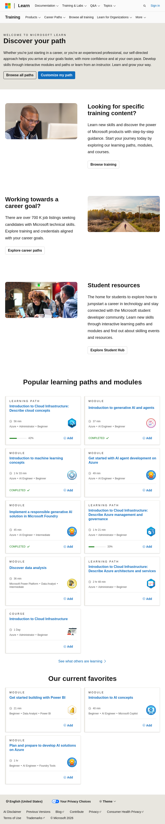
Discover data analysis (28, 568)
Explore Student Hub (107, 350)
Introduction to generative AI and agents (121, 408)
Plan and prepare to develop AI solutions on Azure (42, 748)
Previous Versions (38, 811)
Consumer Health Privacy (124, 811)
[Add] (68, 438)
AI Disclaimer (12, 811)
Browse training (103, 164)
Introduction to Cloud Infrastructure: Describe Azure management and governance (118, 515)
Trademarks (34, 818)
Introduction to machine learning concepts (36, 460)
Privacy (94, 811)
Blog (59, 811)
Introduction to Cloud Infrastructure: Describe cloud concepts (39, 408)
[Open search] (144, 6)
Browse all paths (20, 75)
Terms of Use (12, 818)
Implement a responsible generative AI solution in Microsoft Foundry (40, 514)
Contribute (77, 811)
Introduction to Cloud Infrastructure (38, 619)
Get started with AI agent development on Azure (122, 460)
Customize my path (56, 75)
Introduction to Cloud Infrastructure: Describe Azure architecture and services (122, 569)
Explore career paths (25, 250)
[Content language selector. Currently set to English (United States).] (24, 801)
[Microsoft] (8, 6)
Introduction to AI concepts (111, 697)
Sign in (155, 5)
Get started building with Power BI (37, 697)
